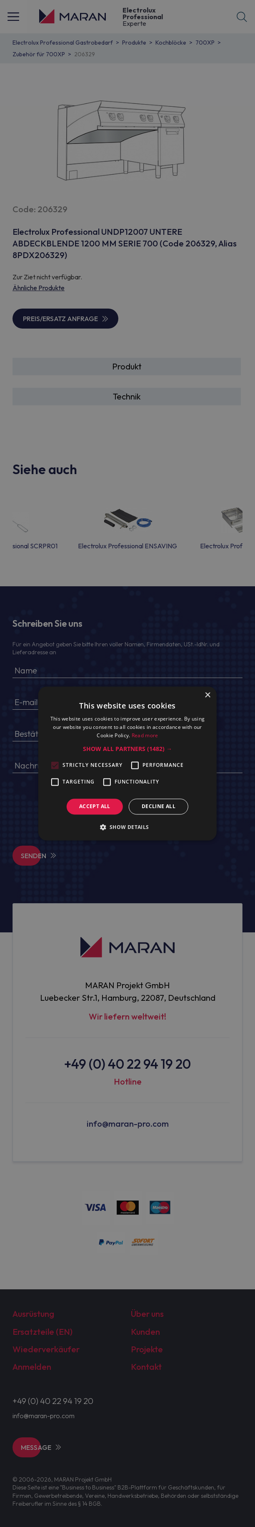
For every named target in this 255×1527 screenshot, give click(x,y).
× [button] (207, 695)
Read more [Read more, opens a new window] (145, 735)
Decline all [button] (158, 806)
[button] (127, 749)
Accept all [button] (94, 806)
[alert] (127, 763)
